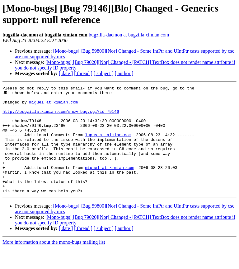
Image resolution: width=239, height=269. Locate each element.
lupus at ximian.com (108, 145)
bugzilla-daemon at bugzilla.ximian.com (129, 34)
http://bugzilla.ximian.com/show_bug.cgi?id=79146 (60, 117)
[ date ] (66, 73)
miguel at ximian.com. (54, 105)
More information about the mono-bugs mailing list (53, 263)
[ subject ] (104, 73)
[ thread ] (83, 73)
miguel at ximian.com (109, 184)
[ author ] (124, 73)
